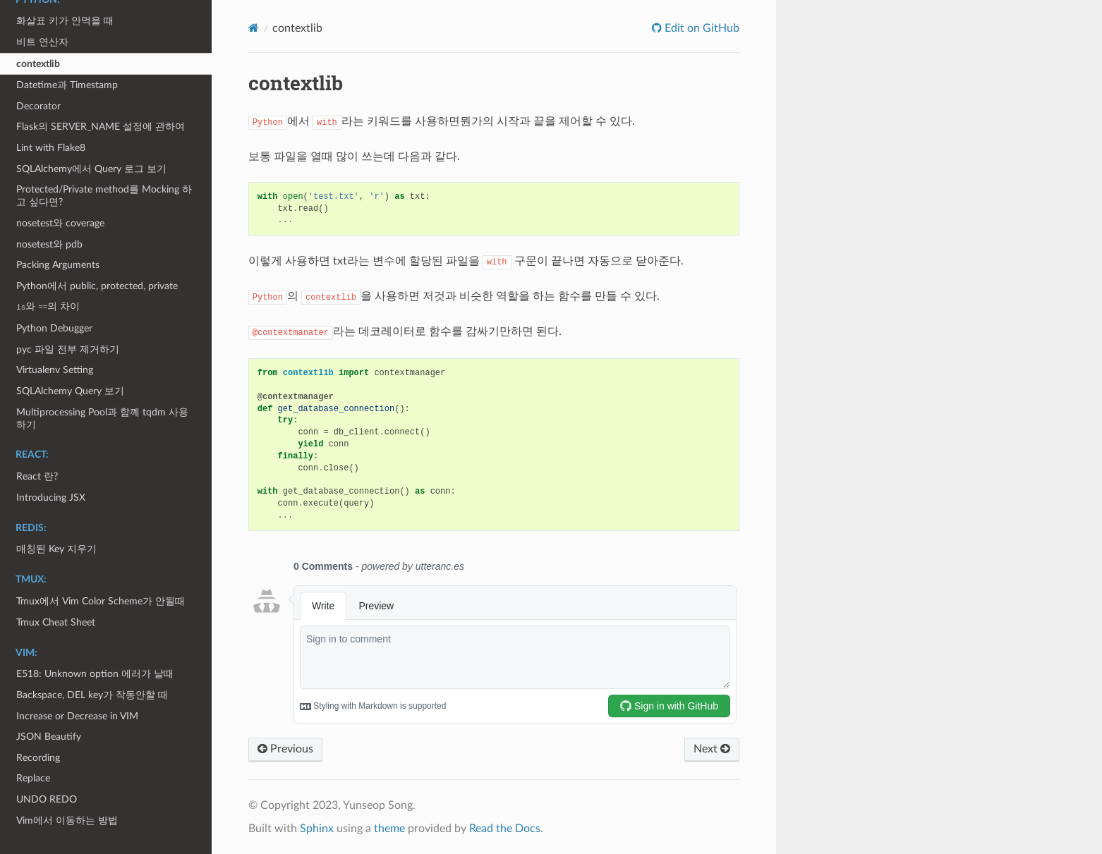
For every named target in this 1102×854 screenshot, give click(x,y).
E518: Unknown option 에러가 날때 (95, 674)
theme (389, 828)
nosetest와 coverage (60, 223)
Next (712, 749)
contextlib (38, 64)
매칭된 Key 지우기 (56, 549)
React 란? (37, 476)
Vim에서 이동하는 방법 (67, 820)
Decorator (38, 106)
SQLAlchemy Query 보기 (70, 391)
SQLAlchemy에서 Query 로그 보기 (91, 169)
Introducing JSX (50, 497)
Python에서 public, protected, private (97, 286)
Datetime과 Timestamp (67, 85)
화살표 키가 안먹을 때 (65, 21)
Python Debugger (54, 328)
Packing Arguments (57, 265)
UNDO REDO (46, 799)
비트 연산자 (42, 42)
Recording (38, 757)
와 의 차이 (48, 306)
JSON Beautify (48, 736)
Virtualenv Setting (54, 370)
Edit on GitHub (700, 28)
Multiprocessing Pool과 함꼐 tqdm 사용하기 (102, 418)
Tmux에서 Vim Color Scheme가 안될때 (100, 601)
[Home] (253, 28)
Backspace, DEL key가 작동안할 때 (92, 695)
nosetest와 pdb (49, 244)
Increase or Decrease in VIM (77, 716)
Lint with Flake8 (50, 147)
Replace (33, 778)
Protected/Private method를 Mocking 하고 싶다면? (104, 195)
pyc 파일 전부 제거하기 (67, 349)
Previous (285, 749)
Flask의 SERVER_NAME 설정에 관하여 (100, 126)
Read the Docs (504, 828)
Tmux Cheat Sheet (55, 622)
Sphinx (317, 828)
